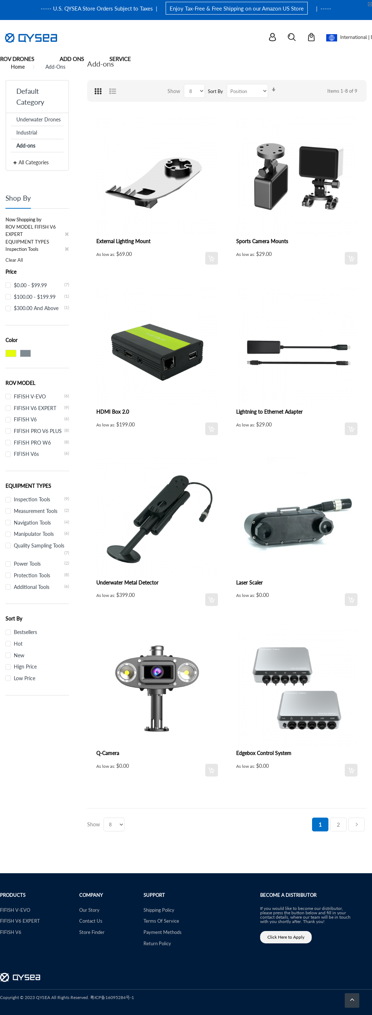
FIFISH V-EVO (41, 396)
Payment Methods (162, 931)
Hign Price (25, 666)
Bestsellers (25, 631)
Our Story (89, 909)
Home (18, 66)
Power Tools (41, 563)
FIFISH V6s (41, 453)
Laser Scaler (249, 582)
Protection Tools (41, 575)
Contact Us (90, 920)
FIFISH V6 (41, 419)
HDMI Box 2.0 (112, 411)
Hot (18, 643)
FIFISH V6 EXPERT (41, 408)
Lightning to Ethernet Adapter (269, 411)
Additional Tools (41, 586)
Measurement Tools (41, 510)
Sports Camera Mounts (262, 241)
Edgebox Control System (263, 753)
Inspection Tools (41, 499)
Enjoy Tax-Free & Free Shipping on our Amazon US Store (237, 8)
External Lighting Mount (123, 241)
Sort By (215, 91)
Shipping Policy (158, 909)
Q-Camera (107, 753)
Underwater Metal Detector (127, 582)
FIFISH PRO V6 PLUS (41, 430)
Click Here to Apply (285, 937)
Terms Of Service (161, 920)
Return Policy (157, 943)
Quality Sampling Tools (41, 546)
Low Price (24, 678)
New (19, 655)
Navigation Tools (41, 522)
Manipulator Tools (41, 533)
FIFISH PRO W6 (41, 442)
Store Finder (92, 931)
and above (41, 308)
